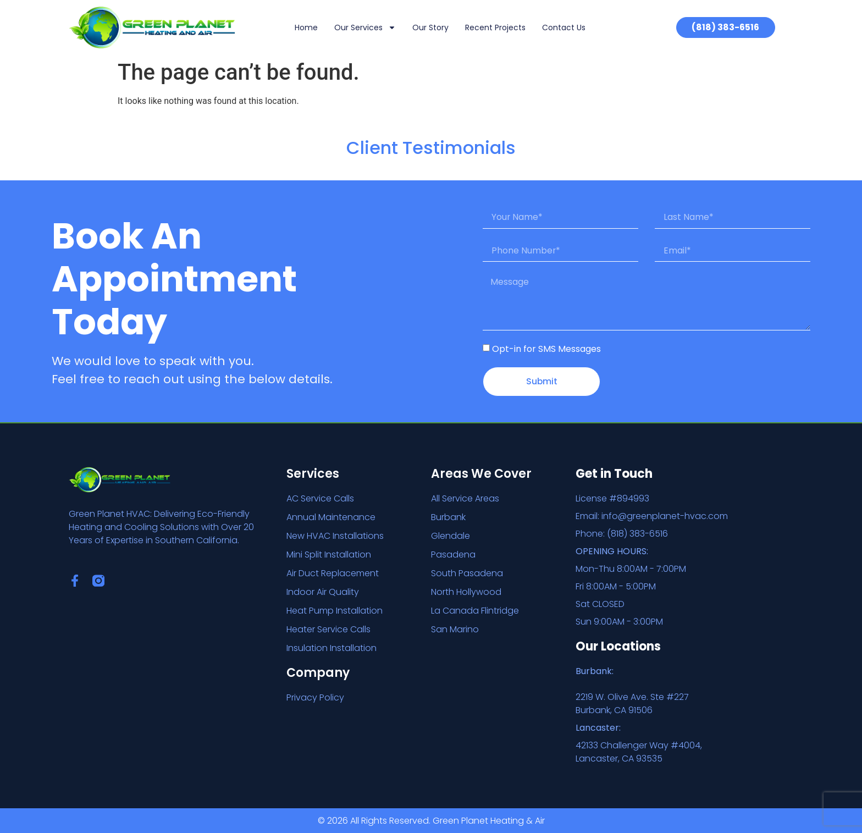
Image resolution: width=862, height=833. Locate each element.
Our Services (365, 27)
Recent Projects (495, 27)
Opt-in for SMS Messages (546, 350)
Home (306, 27)
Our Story (430, 27)
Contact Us (563, 27)
